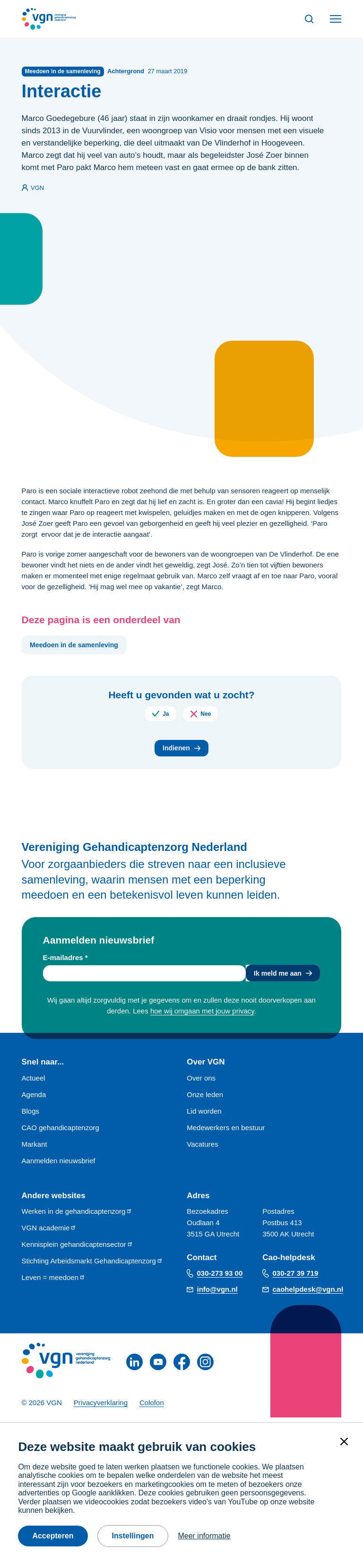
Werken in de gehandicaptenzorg (77, 1216)
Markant (34, 1149)
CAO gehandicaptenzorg (60, 1132)
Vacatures (202, 1149)
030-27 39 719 (296, 1278)
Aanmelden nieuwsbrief (58, 1165)
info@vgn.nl (217, 1294)
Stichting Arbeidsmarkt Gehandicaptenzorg (92, 1266)
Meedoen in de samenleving (77, 647)
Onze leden (205, 1099)
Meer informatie (204, 1536)
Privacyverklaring (101, 1407)
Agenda (34, 1099)
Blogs (31, 1116)
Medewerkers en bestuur (226, 1132)
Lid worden (204, 1116)
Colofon (151, 1407)
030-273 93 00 (220, 1278)
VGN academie (49, 1232)
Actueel (33, 1083)
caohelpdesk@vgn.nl (308, 1294)
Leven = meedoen (54, 1282)
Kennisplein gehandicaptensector (77, 1249)
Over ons (201, 1083)
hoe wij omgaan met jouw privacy (202, 1016)
